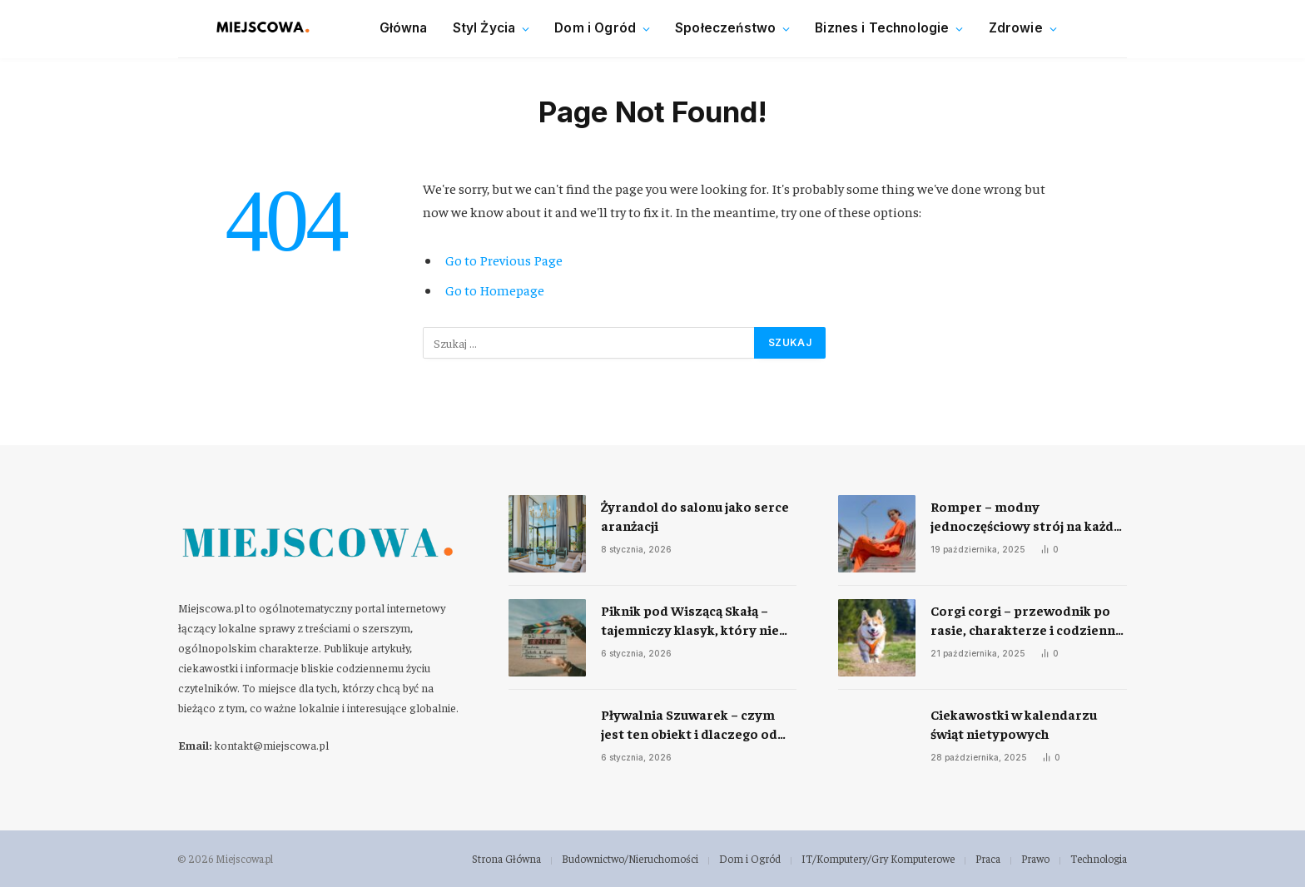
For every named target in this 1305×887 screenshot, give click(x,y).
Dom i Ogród (595, 28)
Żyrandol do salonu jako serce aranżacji (695, 515)
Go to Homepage (494, 290)
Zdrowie (1016, 28)
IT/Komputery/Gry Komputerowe (878, 858)
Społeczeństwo (725, 28)
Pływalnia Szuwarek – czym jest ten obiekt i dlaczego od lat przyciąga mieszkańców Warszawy (689, 724)
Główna (404, 28)
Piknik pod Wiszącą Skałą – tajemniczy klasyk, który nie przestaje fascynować (690, 620)
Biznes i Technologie (882, 28)
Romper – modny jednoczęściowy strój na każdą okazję (1025, 516)
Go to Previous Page (504, 260)
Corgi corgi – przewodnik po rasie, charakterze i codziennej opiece (1028, 620)
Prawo (1035, 858)
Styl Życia (484, 28)
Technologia (1098, 858)
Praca (987, 858)
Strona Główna (506, 858)
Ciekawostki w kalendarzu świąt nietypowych (1013, 723)
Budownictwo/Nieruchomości (630, 858)
